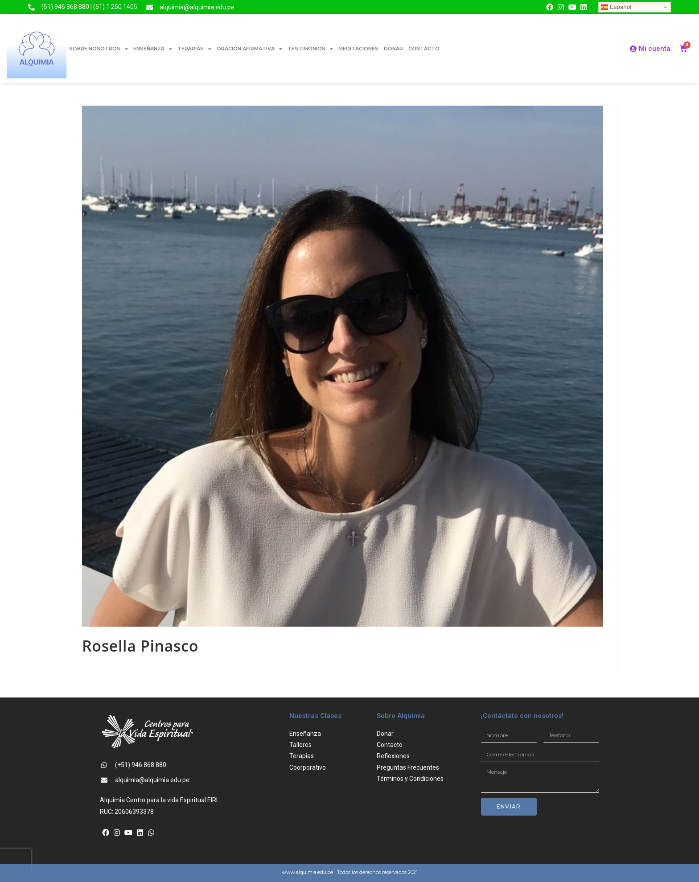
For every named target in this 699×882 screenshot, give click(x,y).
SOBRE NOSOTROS (98, 49)
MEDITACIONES (358, 48)
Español (616, 7)
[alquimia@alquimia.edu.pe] (149, 7)
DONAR (393, 48)
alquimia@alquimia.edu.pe (197, 7)
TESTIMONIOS (310, 49)
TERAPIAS (194, 49)
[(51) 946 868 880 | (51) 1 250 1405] (31, 7)
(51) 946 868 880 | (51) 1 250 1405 (89, 6)
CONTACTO (424, 48)
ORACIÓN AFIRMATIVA (249, 49)
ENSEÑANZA (152, 49)
